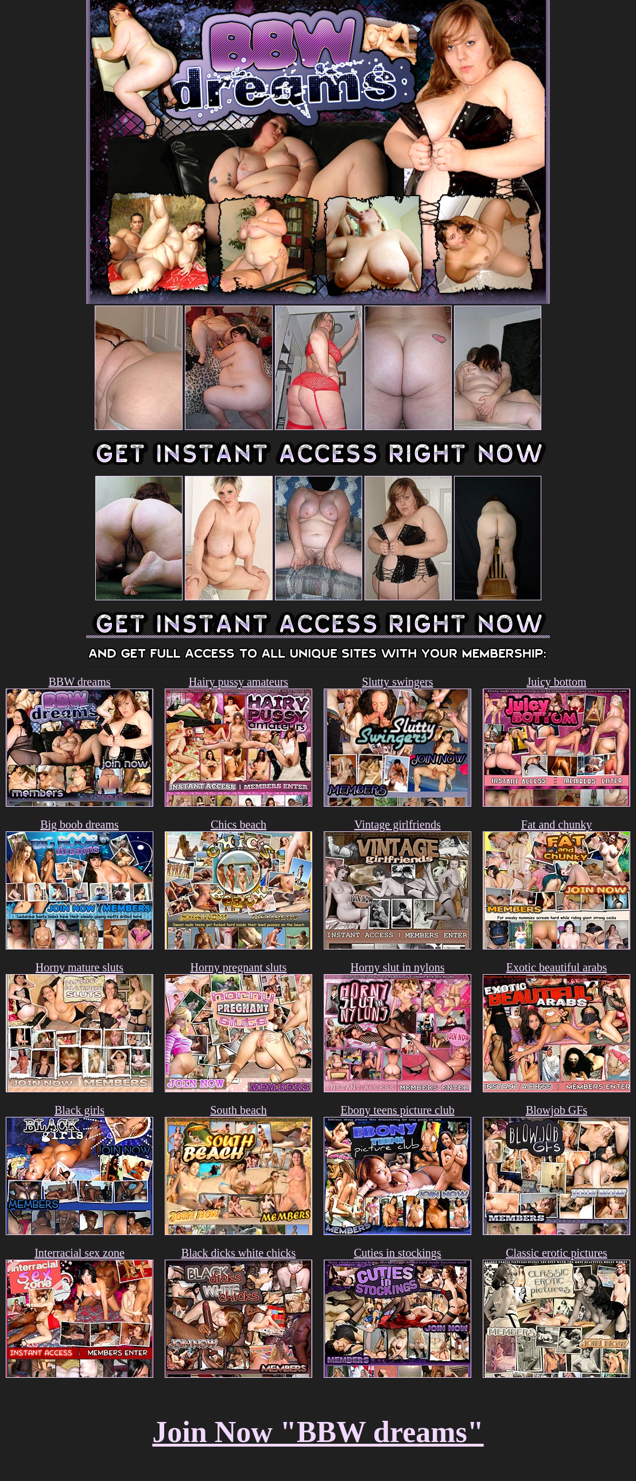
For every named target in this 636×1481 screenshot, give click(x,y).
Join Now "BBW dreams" (317, 1432)
